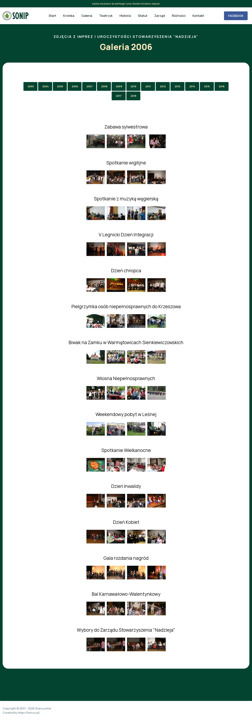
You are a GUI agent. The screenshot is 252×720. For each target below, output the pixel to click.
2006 (75, 86)
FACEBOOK (235, 16)
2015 (207, 86)
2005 (60, 86)
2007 (89, 86)
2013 (177, 86)
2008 (104, 86)
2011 (148, 86)
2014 (192, 86)
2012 (163, 86)
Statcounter (43, 708)
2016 (222, 86)
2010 (133, 86)
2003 (31, 86)
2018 (133, 95)
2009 (119, 86)
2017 (118, 95)
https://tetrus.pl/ (29, 713)
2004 (45, 86)
